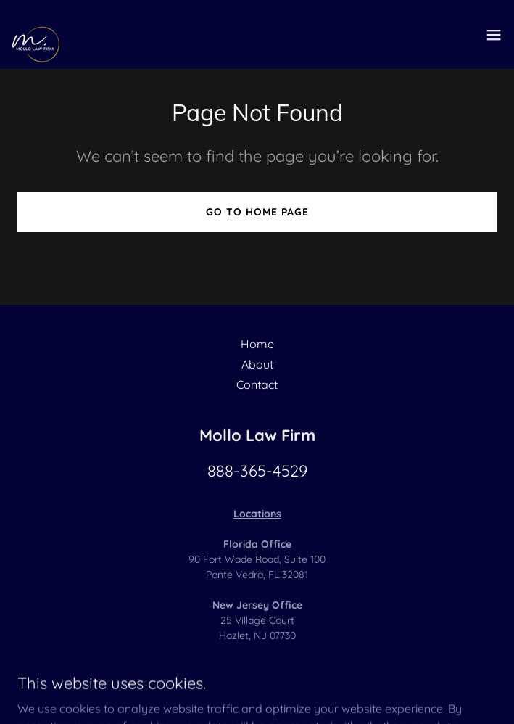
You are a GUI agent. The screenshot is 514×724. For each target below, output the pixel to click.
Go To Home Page (257, 211)
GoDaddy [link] (208, 687)
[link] (40, 34)
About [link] (257, 364)
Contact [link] (257, 384)
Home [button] (257, 344)
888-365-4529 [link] (257, 471)
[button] (493, 34)
